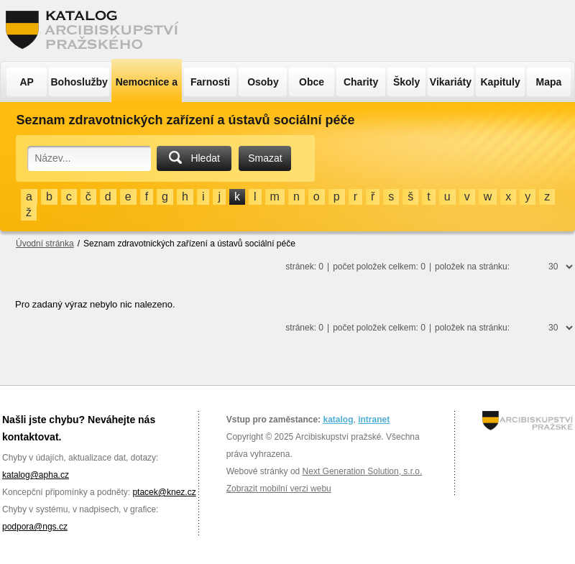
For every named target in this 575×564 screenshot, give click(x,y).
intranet (374, 420)
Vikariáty (451, 82)
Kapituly (500, 82)
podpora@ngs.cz (35, 527)
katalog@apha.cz (35, 475)
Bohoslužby (79, 82)
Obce (311, 82)
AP (26, 82)
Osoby (263, 82)
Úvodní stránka (45, 244)
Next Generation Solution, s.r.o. (363, 471)
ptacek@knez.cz (164, 492)
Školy (406, 82)
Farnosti (210, 82)
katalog (338, 420)
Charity (361, 82)
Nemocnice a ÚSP (147, 89)
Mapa (549, 82)
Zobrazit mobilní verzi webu (278, 489)
